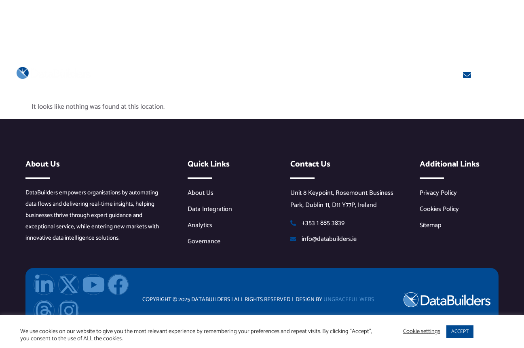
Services (280, 74)
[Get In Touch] (467, 75)
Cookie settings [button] (421, 331)
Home (107, 74)
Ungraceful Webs (348, 299)
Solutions (232, 74)
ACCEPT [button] (460, 331)
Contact (404, 74)
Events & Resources (344, 74)
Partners (182, 74)
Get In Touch (497, 72)
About (139, 74)
